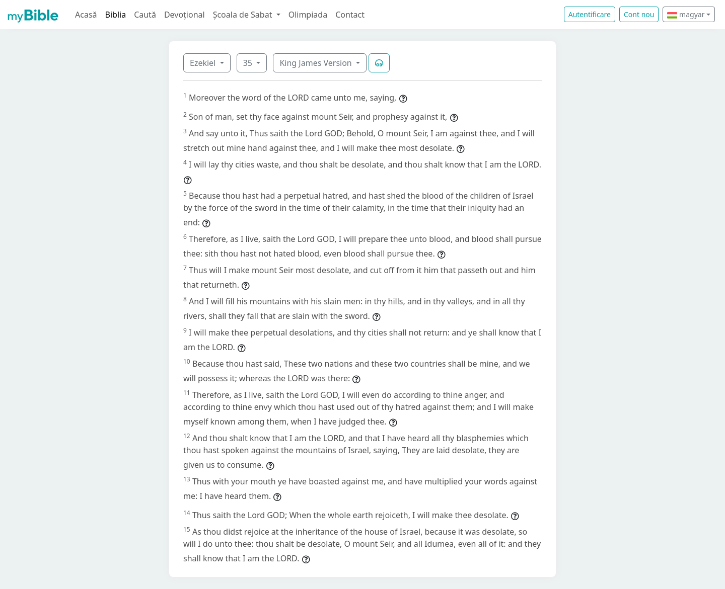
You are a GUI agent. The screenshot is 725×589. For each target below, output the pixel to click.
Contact (350, 14)
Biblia (115, 14)
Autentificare (589, 14)
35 (248, 62)
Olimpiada (307, 14)
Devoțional (184, 14)
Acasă (86, 14)
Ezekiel (204, 62)
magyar (685, 14)
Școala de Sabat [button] (243, 14)
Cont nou (639, 14)
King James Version (316, 62)
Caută (145, 14)
